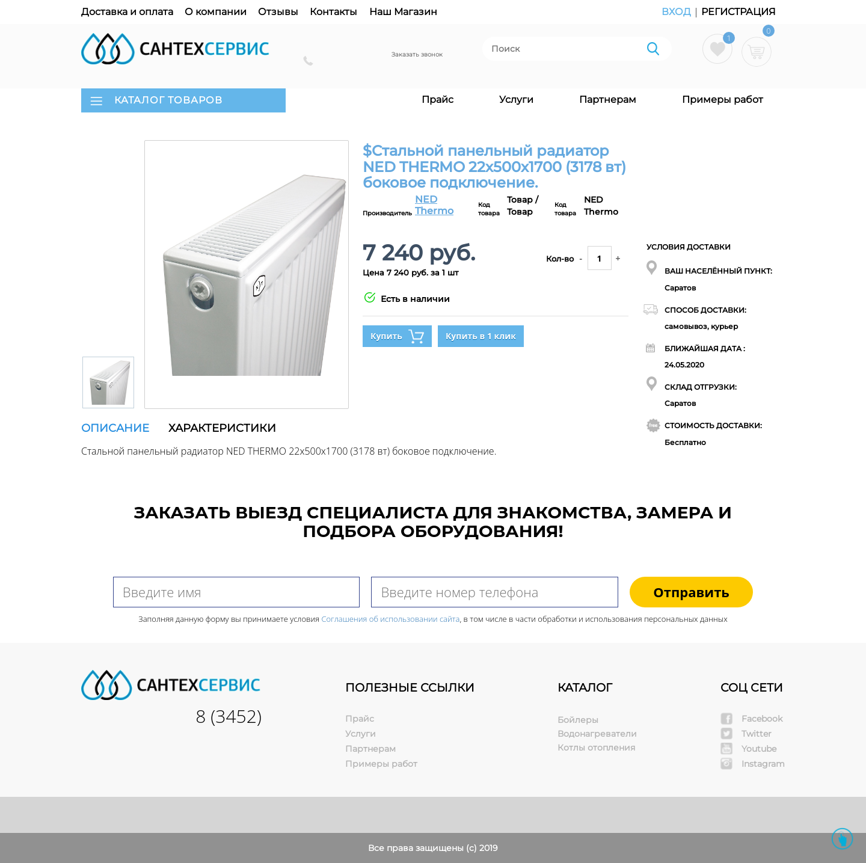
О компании (216, 11)
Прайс (437, 99)
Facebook (762, 718)
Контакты (333, 11)
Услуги (516, 99)
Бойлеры (577, 719)
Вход (677, 11)
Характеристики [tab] (222, 428)
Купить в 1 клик (481, 336)
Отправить (691, 592)
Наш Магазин (403, 11)
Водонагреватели (597, 733)
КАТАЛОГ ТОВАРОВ (168, 100)
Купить (397, 336)
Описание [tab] (115, 428)
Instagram (763, 763)
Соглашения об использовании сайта (391, 618)
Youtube (759, 748)
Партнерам (607, 99)
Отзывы (278, 11)
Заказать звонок (417, 54)
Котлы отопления (596, 747)
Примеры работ (722, 99)
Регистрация (738, 11)
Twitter (757, 733)
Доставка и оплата (127, 11)
